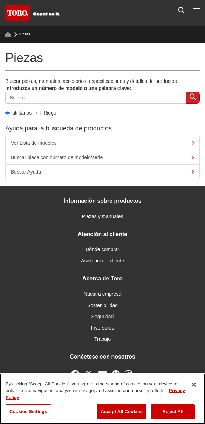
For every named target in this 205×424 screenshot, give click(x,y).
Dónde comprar (102, 249)
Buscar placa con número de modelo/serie (102, 157)
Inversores (102, 328)
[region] (102, 398)
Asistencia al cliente (102, 260)
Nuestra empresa (102, 294)
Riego (46, 113)
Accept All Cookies (122, 411)
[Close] (193, 384)
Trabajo (102, 339)
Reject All (172, 411)
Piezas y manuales (102, 216)
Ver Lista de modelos (102, 143)
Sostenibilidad (102, 305)
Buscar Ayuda (102, 172)
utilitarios (18, 113)
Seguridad (102, 316)
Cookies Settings (28, 411)
